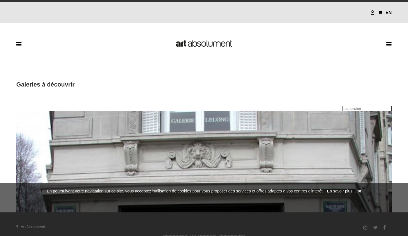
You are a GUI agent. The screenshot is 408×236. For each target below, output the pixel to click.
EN (389, 12)
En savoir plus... (341, 191)
